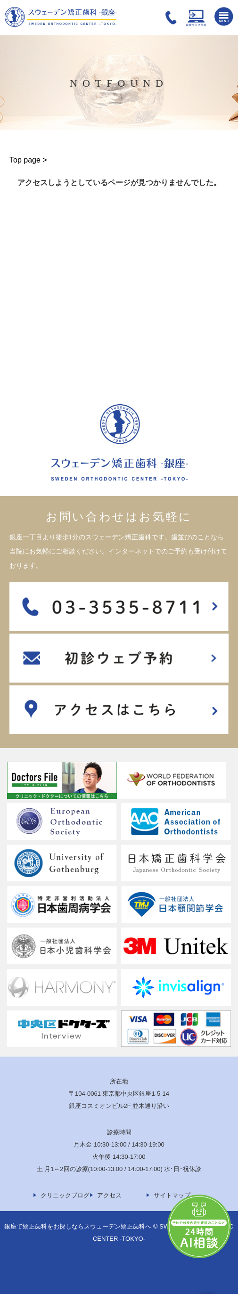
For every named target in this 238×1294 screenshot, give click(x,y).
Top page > (28, 160)
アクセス (109, 1195)
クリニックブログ (65, 1195)
